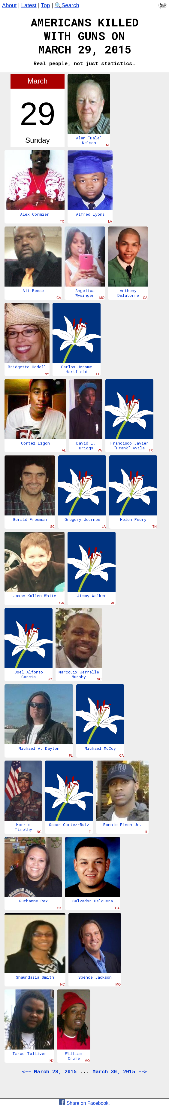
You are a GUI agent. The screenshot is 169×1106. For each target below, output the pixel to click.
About (9, 5)
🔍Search (67, 5)
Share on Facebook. (84, 1103)
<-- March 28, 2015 (49, 1071)
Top (45, 5)
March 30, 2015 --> (119, 1071)
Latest (29, 5)
